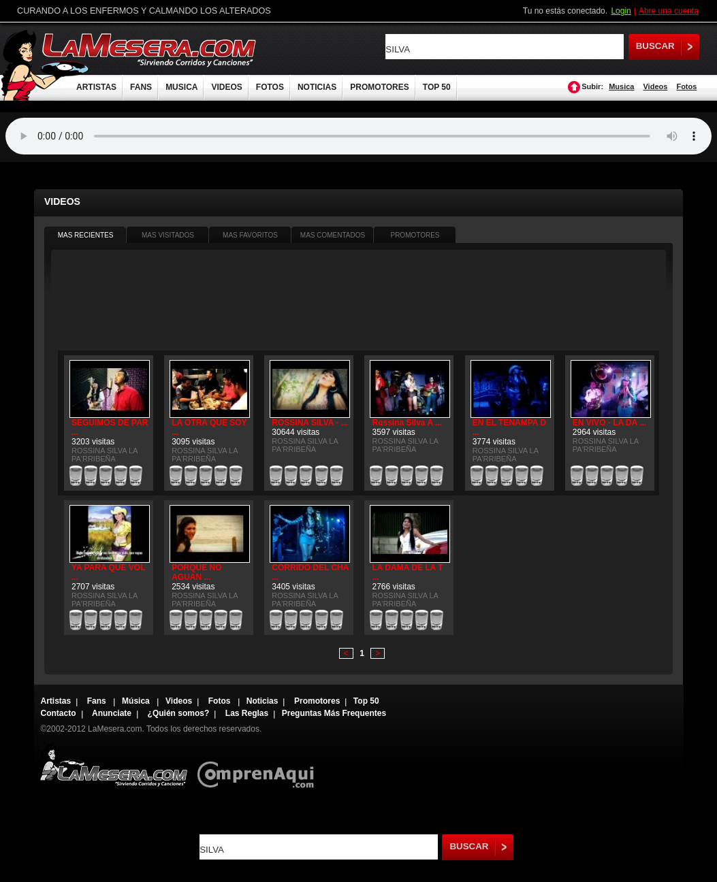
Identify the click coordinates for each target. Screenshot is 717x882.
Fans (97, 701)
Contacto (58, 713)
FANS (141, 87)
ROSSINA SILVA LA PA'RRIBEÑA (104, 454)
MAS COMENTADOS (332, 235)
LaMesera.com (150, 49)
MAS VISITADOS (168, 235)
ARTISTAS (96, 87)
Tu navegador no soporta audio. (358, 136)
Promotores (317, 701)
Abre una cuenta (669, 11)
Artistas (56, 701)
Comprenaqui (259, 765)
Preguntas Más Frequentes (334, 713)
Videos (655, 86)
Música (137, 701)
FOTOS (270, 87)
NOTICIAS (317, 87)
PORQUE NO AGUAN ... (196, 572)
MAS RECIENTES (86, 235)
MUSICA (181, 87)
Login (621, 11)
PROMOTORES (379, 87)
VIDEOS (226, 87)
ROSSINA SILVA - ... (309, 422)
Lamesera (113, 765)
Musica (621, 86)
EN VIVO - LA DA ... (609, 422)
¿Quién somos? (179, 713)
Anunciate (111, 713)
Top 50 (366, 701)
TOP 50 (437, 87)
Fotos (686, 86)
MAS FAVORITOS (250, 235)
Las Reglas (246, 713)
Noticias (262, 701)
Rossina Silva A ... (406, 422)
